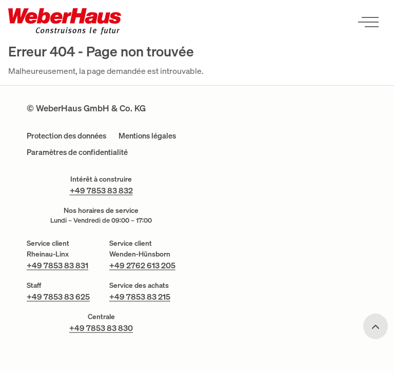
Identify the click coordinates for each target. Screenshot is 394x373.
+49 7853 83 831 (57, 265)
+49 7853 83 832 (101, 190)
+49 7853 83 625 (58, 296)
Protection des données (66, 136)
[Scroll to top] (375, 326)
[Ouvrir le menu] (368, 21)
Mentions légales (147, 136)
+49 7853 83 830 (101, 327)
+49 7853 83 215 (139, 296)
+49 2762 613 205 (142, 265)
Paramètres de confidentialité (77, 152)
